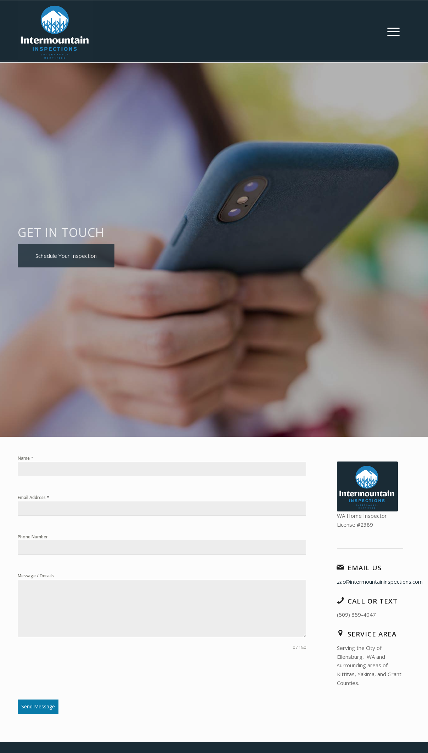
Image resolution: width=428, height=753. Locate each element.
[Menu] (393, 31)
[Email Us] (340, 567)
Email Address (33, 497)
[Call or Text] (340, 600)
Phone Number (33, 537)
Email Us (365, 567)
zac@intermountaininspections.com (380, 581)
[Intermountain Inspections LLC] (55, 31)
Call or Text (373, 600)
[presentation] (71, 675)
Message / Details (36, 576)
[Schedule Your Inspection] (66, 255)
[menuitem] (393, 31)
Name (25, 458)
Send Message (38, 706)
